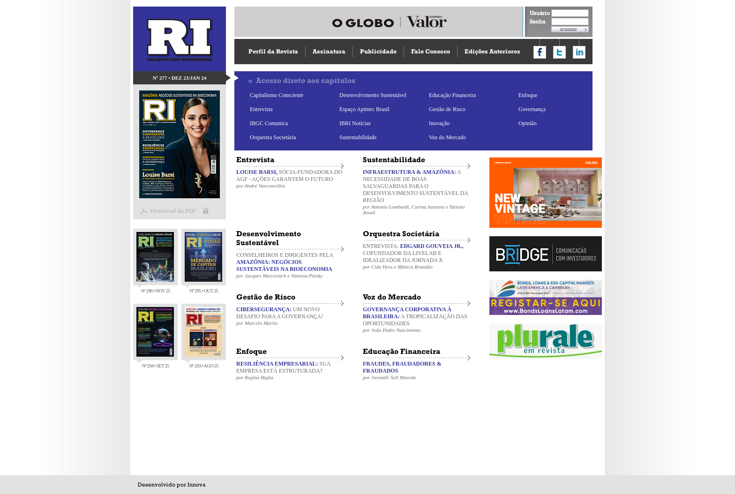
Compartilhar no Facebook (539, 52)
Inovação (439, 123)
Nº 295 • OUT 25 (203, 262)
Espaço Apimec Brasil (364, 109)
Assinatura (329, 51)
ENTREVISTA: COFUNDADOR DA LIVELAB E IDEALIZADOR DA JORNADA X (417, 256)
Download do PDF (173, 210)
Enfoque (528, 95)
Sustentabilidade (357, 137)
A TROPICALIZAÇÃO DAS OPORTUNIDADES (417, 319)
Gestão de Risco (447, 109)
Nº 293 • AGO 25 (203, 337)
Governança (532, 109)
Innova (196, 484)
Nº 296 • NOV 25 (155, 262)
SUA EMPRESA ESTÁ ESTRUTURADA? (290, 370)
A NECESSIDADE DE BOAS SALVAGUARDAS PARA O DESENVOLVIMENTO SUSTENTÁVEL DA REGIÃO (417, 192)
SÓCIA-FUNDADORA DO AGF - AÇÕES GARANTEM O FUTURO (290, 178)
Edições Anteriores (492, 51)
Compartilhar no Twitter (559, 52)
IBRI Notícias (355, 123)
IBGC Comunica (269, 123)
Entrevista (261, 109)
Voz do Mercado (447, 137)
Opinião (527, 123)
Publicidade (378, 51)
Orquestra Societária (273, 137)
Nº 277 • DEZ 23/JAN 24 (180, 78)
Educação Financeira (452, 95)
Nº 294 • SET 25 (155, 337)
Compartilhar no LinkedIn (579, 52)
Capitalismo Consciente (276, 95)
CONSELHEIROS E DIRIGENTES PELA (290, 265)
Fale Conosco (430, 51)
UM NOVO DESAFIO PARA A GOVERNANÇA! (290, 316)
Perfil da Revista (273, 51)
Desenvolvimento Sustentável (372, 95)
